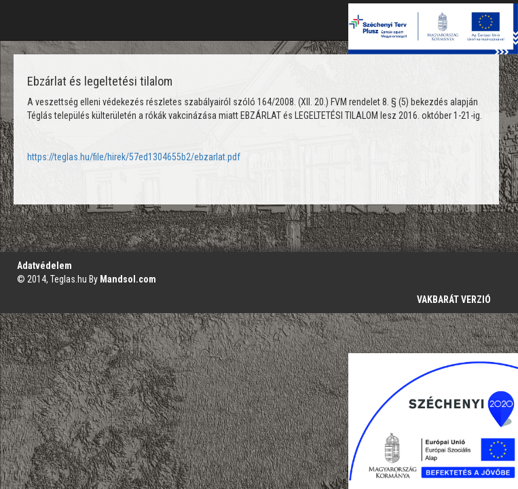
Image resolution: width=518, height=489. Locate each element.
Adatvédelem (44, 265)
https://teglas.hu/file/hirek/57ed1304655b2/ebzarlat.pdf (133, 156)
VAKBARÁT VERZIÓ (454, 299)
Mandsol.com (128, 279)
